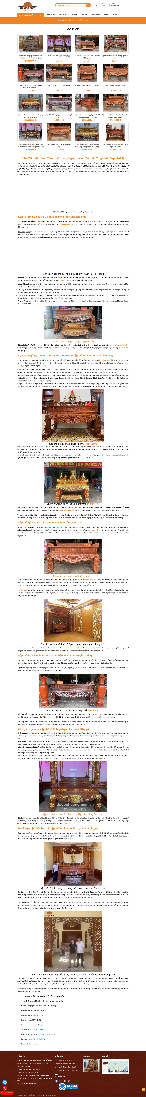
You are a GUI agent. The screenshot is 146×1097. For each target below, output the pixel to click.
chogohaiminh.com (38, 1015)
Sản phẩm (63, 14)
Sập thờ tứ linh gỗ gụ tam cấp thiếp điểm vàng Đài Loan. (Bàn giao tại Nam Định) (30, 146)
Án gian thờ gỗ (94, 530)
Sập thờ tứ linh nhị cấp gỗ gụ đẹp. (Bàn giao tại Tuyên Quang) (115, 116)
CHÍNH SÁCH (95, 14)
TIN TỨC (84, 14)
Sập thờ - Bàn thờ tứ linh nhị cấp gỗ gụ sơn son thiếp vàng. (31, 116)
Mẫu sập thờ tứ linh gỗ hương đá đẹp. (73, 576)
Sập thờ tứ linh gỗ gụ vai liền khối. (58, 85)
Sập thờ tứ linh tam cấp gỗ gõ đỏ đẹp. (87, 85)
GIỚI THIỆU (74, 14)
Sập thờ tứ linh (65, 224)
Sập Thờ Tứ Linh (82, 20)
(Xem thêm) (91, 444)
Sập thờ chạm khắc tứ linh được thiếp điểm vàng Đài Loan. (73, 814)
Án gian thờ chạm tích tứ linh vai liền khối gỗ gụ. (87, 57)
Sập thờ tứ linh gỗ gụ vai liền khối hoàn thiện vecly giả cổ (30, 86)
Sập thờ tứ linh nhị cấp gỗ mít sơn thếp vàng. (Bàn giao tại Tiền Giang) (87, 146)
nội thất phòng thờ (67, 510)
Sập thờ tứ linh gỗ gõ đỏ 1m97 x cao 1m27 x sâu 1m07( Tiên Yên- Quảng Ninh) (31, 57)
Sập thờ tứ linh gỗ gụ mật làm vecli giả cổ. (59, 116)
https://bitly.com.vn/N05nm (47, 1034)
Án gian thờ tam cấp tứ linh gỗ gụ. (58, 56)
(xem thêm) (93, 710)
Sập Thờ (71, 20)
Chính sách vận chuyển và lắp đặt (65, 1067)
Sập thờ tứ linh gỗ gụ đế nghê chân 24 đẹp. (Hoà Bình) (115, 146)
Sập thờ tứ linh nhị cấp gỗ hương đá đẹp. (59, 146)
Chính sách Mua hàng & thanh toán (66, 1070)
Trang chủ (51, 14)
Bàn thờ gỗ (21, 590)
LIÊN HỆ (114, 14)
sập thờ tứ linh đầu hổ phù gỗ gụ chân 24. (115, 57)
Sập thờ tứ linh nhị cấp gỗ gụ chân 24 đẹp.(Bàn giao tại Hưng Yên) (87, 116)
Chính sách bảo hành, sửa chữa (65, 1064)
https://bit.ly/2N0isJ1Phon (37, 1039)
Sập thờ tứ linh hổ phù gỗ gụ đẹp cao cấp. (73, 341)
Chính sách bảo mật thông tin (64, 1060)
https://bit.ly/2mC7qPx (36, 1029)
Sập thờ (64, 280)
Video (106, 14)
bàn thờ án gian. (104, 360)
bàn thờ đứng (91, 579)
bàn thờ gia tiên (123, 345)
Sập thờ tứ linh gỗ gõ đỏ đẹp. (115, 85)
